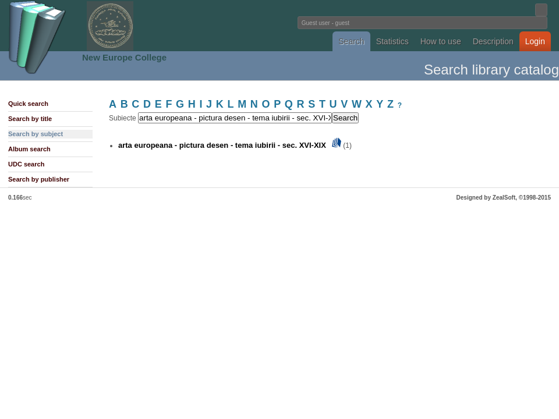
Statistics (392, 41)
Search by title (30, 118)
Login (535, 41)
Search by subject (35, 133)
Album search (29, 148)
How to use (440, 41)
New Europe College (124, 57)
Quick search (28, 103)
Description (493, 41)
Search (351, 41)
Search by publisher (38, 179)
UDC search (26, 164)
